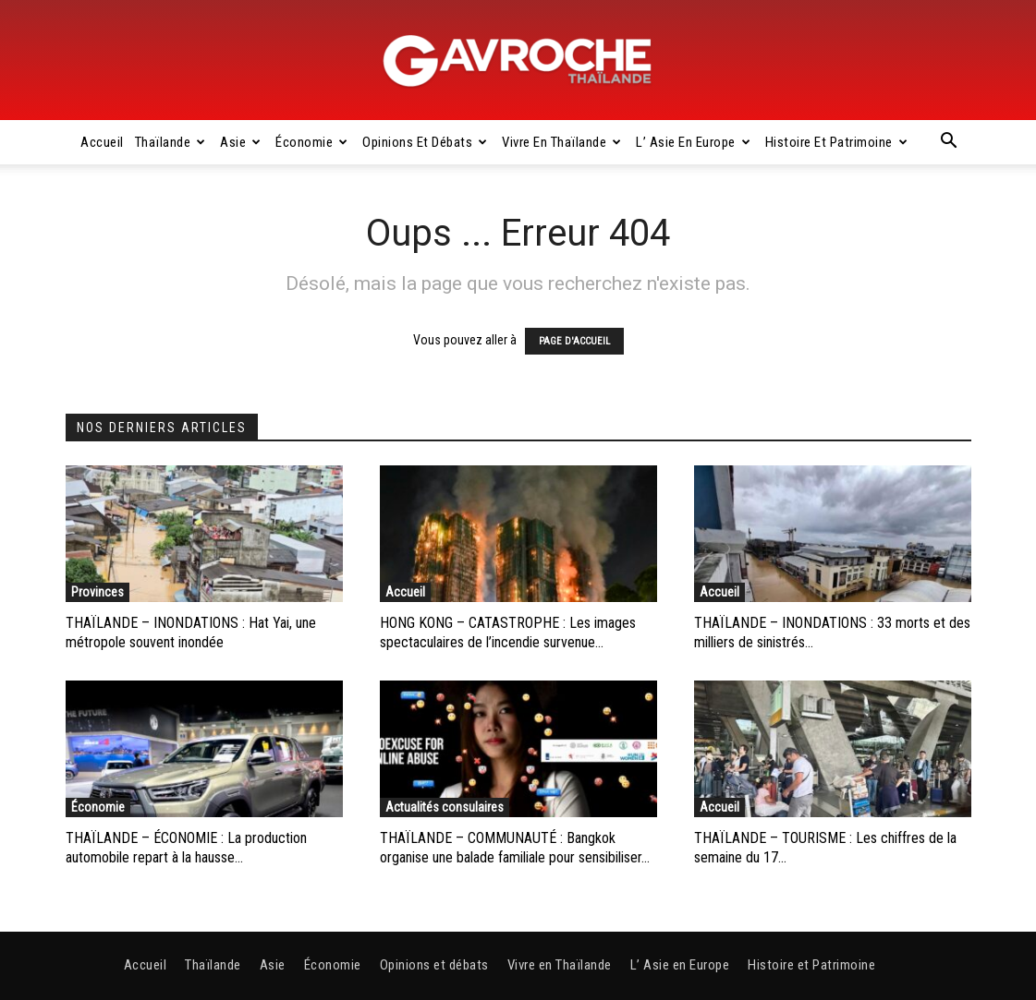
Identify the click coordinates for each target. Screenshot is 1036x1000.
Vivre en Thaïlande (562, 142)
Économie (311, 142)
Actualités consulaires (444, 807)
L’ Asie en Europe (693, 142)
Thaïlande (170, 142)
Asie (241, 142)
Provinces (97, 591)
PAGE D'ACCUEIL (574, 341)
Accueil (102, 142)
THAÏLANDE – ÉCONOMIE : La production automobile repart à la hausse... (186, 847)
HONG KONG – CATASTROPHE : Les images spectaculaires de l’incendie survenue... (508, 632)
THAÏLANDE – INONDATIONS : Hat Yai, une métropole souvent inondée (191, 632)
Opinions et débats (425, 142)
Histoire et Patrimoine (836, 142)
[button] (949, 143)
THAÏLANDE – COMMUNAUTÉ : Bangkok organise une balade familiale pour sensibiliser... (515, 847)
